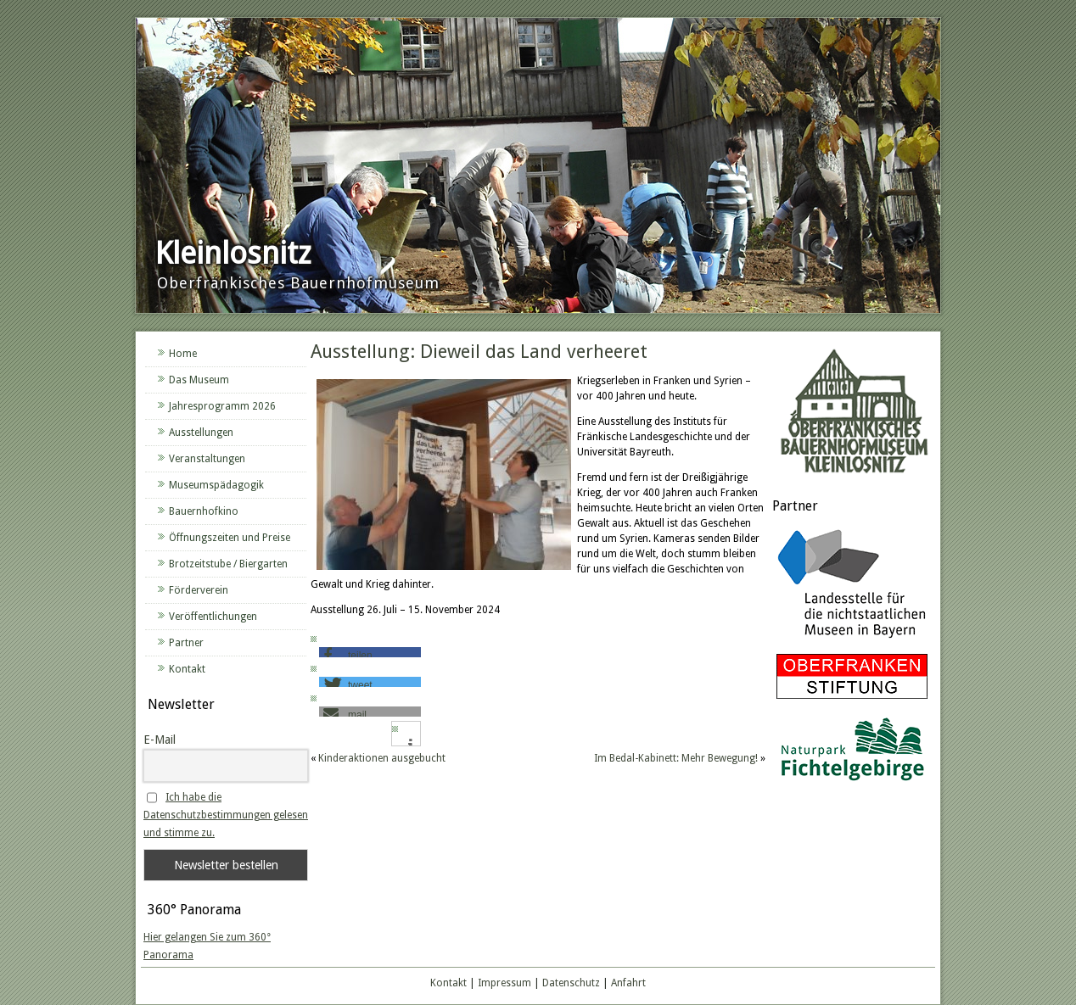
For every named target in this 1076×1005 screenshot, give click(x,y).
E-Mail (159, 739)
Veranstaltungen (207, 459)
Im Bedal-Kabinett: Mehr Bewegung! (676, 758)
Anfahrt (628, 983)
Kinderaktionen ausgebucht (382, 758)
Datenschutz (571, 983)
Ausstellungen (201, 432)
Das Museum (199, 380)
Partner (186, 643)
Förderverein (198, 590)
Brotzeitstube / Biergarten (228, 564)
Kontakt (187, 669)
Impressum (504, 983)
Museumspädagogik (216, 485)
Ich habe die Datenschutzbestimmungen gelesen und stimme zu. (225, 815)
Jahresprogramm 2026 (222, 406)
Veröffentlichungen (213, 617)
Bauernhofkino (203, 511)
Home (183, 354)
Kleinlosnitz (233, 253)
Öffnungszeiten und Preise (229, 538)
